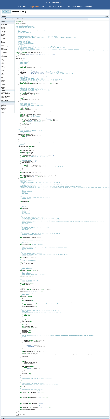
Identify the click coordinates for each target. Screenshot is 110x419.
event (2, 48)
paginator (3, 64)
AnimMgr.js (3, 105)
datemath (3, 39)
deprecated (34, 7)
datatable (3, 38)
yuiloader (3, 87)
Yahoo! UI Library (19, 12)
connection (3, 32)
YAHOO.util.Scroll (4, 100)
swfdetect (3, 78)
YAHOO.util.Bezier (5, 94)
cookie (2, 35)
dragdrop (3, 42)
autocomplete (4, 24)
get (2, 53)
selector (2, 71)
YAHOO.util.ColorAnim (5, 96)
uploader (3, 84)
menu (2, 63)
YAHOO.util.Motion (5, 99)
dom (2, 41)
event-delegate (4, 49)
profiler (2, 66)
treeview (3, 83)
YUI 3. (62, 3)
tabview (2, 81)
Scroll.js (2, 112)
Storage (2, 74)
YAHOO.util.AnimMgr (5, 93)
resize (2, 70)
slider (2, 73)
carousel (3, 28)
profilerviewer (4, 67)
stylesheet (3, 76)
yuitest (2, 88)
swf (2, 77)
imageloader (3, 57)
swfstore (3, 80)
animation (12, 18)
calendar (3, 27)
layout (2, 60)
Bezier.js (3, 106)
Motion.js (3, 111)
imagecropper (4, 56)
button (2, 25)
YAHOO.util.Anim (4, 92)
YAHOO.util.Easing (5, 97)
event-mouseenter (4, 50)
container (3, 34)
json (2, 59)
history (2, 55)
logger (2, 62)
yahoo (2, 85)
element (2, 45)
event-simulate (4, 52)
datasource (3, 36)
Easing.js (3, 109)
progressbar (3, 69)
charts (2, 29)
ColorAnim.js (3, 108)
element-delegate (4, 46)
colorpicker (3, 31)
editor (2, 43)
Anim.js (2, 104)
